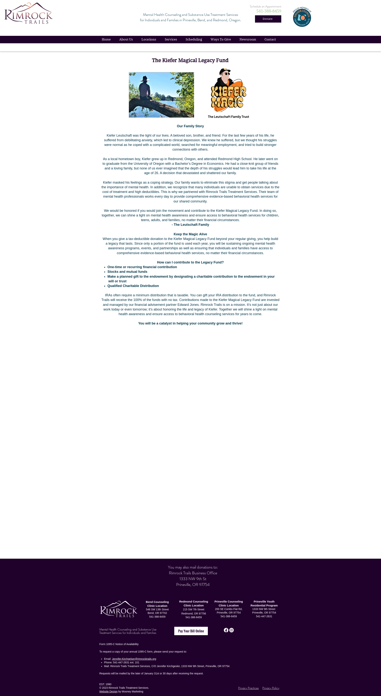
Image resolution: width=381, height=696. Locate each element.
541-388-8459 (229, 616)
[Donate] (268, 19)
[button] (220, 39)
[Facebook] (226, 630)
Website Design (108, 691)
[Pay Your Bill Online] (191, 631)
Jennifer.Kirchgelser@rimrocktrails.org (134, 658)
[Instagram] (231, 630)
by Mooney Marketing (130, 691)
